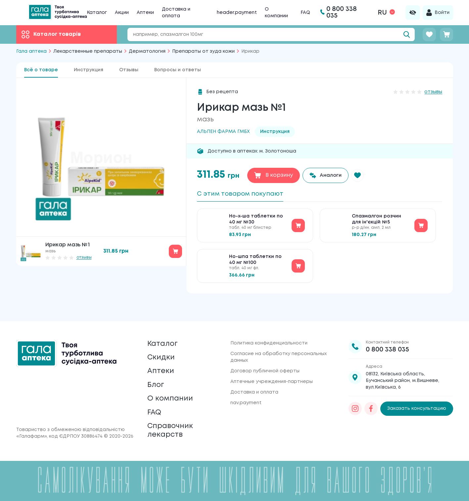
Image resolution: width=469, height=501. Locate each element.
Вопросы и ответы (177, 70)
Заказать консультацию (416, 394)
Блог (156, 376)
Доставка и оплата (254, 377)
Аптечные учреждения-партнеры (271, 367)
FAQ (305, 13)
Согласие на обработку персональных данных (278, 342)
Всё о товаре (41, 70)
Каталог (97, 13)
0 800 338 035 (387, 335)
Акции (122, 13)
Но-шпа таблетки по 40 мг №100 (255, 262)
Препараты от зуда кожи (203, 51)
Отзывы (128, 70)
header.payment (237, 13)
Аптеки (145, 13)
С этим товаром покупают (244, 194)
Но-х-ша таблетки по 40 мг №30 (256, 221)
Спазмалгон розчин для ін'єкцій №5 (376, 221)
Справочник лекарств (172, 429)
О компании (172, 392)
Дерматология (147, 51)
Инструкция (88, 70)
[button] (360, 175)
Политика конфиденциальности (268, 328)
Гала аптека (31, 51)
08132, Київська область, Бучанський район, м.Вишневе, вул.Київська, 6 (402, 365)
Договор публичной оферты (265, 356)
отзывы (84, 257)
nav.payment (245, 388)
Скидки (162, 345)
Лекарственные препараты (87, 51)
